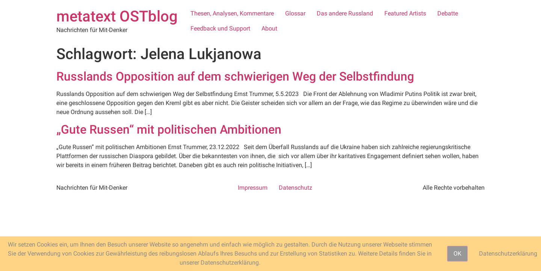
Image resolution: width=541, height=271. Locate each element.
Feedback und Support (220, 28)
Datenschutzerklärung (508, 253)
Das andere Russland (345, 13)
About (269, 28)
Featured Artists (405, 13)
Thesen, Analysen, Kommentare (232, 13)
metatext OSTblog (117, 16)
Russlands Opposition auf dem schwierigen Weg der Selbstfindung (235, 76)
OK (457, 253)
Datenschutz (295, 187)
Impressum (252, 187)
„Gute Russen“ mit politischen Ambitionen (168, 129)
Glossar (295, 13)
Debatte (447, 13)
